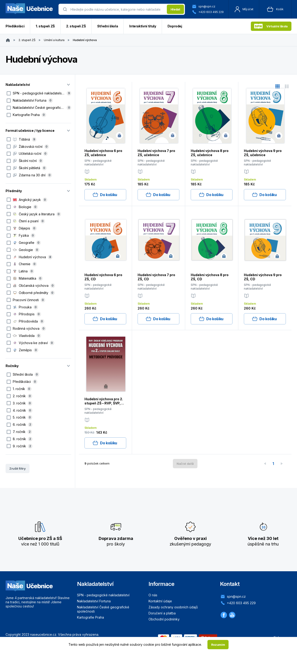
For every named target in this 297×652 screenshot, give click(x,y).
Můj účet (243, 9)
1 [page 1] (273, 463)
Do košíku (105, 194)
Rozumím (218, 644)
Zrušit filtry (17, 468)
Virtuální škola (271, 26)
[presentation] (117, 9)
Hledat (175, 9)
